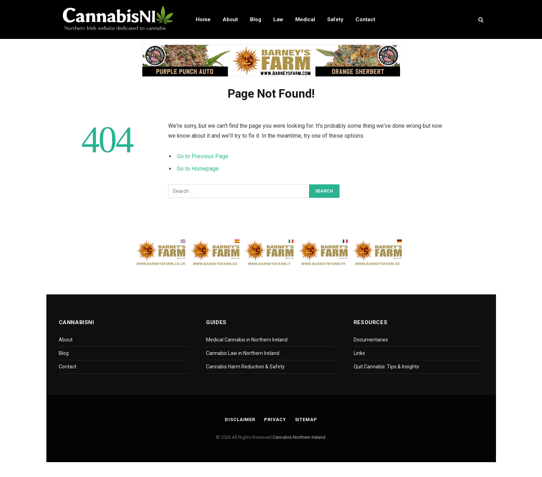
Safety (335, 19)
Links (359, 353)
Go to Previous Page (202, 156)
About (230, 19)
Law (278, 19)
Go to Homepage (198, 168)
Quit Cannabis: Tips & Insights (386, 366)
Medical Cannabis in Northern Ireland (246, 340)
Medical (305, 19)
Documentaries (371, 340)
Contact (365, 19)
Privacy (275, 419)
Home (203, 19)
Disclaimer (240, 419)
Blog (255, 19)
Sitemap (306, 419)
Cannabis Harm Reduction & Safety (245, 366)
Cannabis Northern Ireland (299, 437)
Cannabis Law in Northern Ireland (242, 353)
